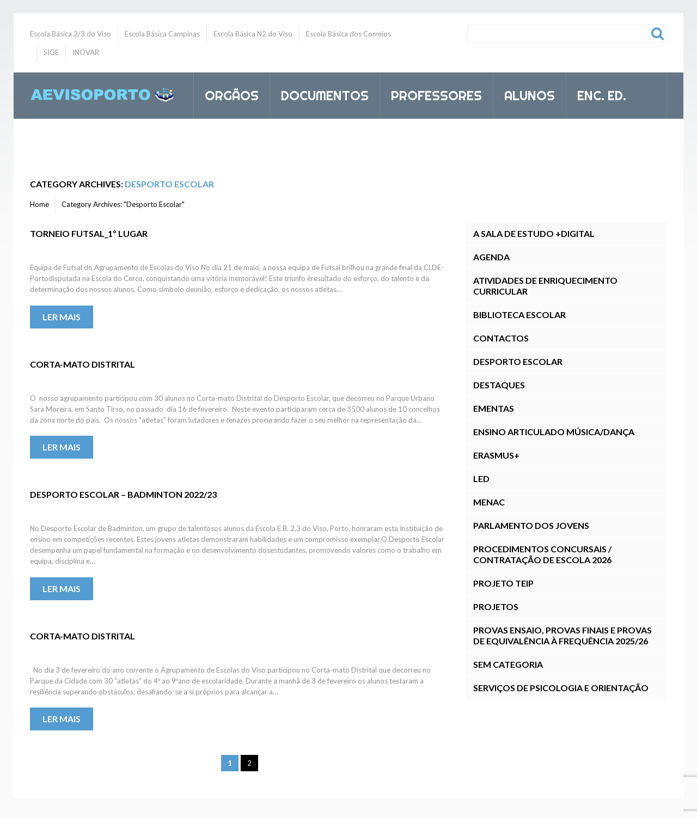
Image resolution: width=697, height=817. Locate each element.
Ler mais (61, 317)
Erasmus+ (496, 455)
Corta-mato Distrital (82, 364)
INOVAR (85, 52)
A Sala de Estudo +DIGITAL (534, 233)
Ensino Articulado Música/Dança (553, 431)
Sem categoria (508, 664)
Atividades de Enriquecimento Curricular (545, 285)
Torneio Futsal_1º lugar (89, 233)
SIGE (51, 52)
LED (481, 478)
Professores (432, 93)
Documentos (320, 93)
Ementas (493, 408)
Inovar (228, 142)
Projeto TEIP (503, 583)
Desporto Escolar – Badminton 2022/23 (123, 494)
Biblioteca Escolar (519, 314)
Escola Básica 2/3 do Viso (70, 33)
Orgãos (227, 93)
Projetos (495, 606)
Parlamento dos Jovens (531, 525)
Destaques (499, 385)
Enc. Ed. (597, 93)
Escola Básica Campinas (162, 33)
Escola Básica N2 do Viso (252, 33)
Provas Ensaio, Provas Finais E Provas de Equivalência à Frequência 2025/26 (562, 635)
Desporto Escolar (518, 361)
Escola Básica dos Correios (348, 33)
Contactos (501, 338)
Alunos (525, 93)
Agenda (491, 257)
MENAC (489, 502)
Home (39, 204)
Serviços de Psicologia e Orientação (561, 687)
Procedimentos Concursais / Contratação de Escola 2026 (542, 554)
